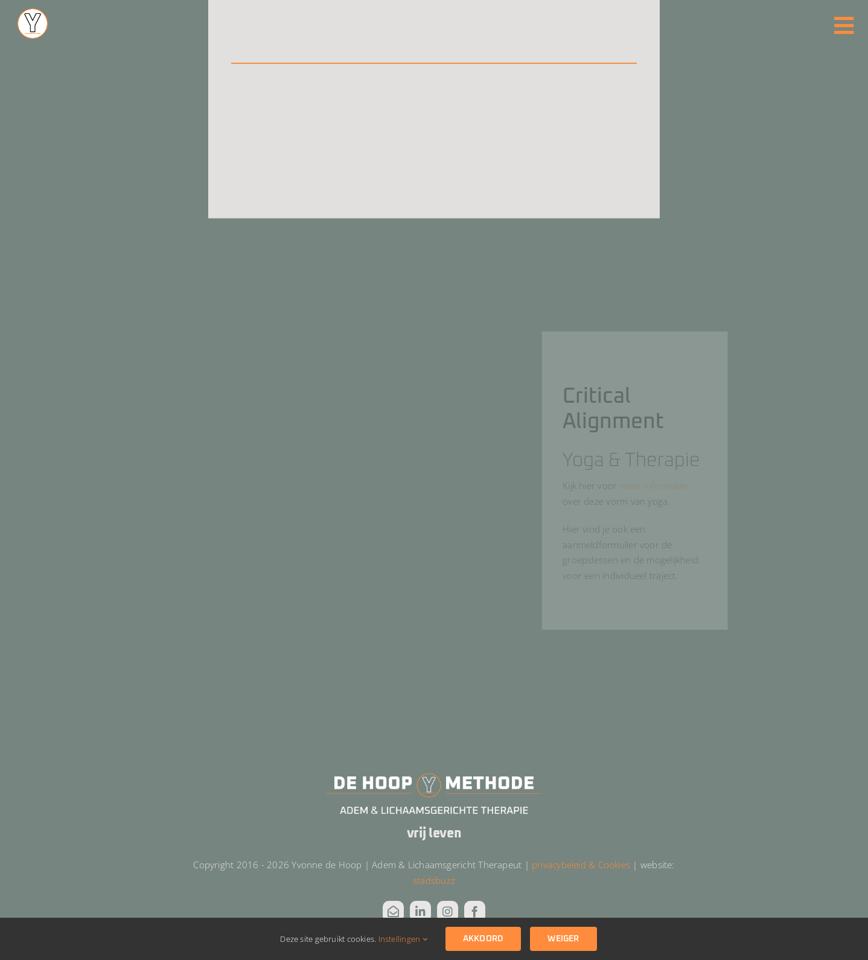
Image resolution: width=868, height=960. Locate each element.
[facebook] (474, 911)
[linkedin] (420, 911)
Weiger (563, 939)
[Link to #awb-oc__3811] (844, 25)
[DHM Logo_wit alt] (434, 776)
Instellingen (402, 938)
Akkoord (483, 939)
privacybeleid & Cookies (581, 865)
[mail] (393, 911)
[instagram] (447, 911)
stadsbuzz (434, 880)
